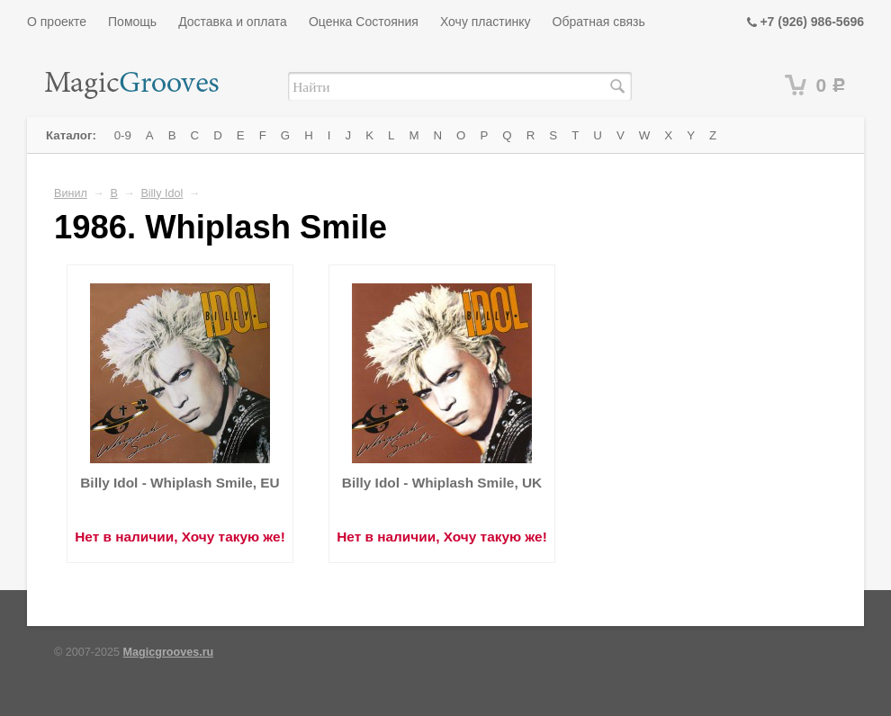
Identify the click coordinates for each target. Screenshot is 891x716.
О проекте (56, 21)
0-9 (122, 135)
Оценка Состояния (363, 21)
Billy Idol (161, 193)
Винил (70, 193)
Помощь (132, 21)
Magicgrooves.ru (168, 652)
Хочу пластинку (485, 21)
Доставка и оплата (232, 21)
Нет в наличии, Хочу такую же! (180, 536)
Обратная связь (599, 21)
